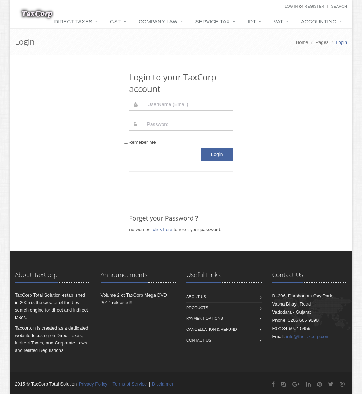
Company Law (158, 21)
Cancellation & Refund (211, 329)
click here (163, 229)
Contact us (198, 340)
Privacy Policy (93, 384)
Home (302, 42)
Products (197, 308)
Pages (321, 42)
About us (196, 297)
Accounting (319, 21)
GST (115, 21)
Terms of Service (129, 384)
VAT (278, 21)
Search (339, 6)
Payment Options (204, 318)
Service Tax (212, 21)
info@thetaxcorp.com (307, 336)
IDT (251, 21)
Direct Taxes (73, 21)
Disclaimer (163, 384)
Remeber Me (142, 142)
